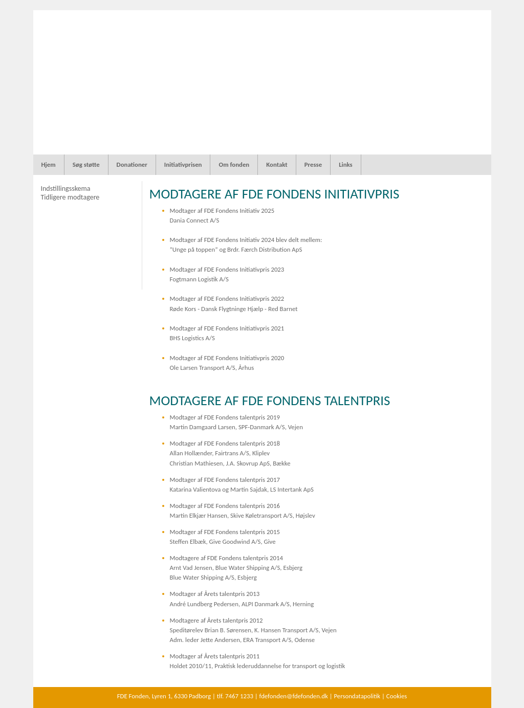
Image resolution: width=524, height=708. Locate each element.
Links (346, 164)
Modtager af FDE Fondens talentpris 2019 (225, 417)
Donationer (132, 164)
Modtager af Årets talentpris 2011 (215, 656)
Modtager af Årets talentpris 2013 (215, 594)
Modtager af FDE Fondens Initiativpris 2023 (227, 269)
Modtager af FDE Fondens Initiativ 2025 (222, 210)
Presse (313, 164)
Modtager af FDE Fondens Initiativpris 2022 (227, 298)
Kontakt (277, 164)
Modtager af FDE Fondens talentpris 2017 (225, 479)
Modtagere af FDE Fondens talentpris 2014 (226, 558)
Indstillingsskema (65, 188)
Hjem (48, 164)
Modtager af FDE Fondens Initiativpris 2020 (227, 358)
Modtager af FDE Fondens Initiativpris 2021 (227, 328)
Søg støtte (86, 164)
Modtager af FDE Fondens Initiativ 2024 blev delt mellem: (246, 240)
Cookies (396, 696)
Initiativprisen (183, 164)
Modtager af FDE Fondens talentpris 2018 (225, 443)
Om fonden (234, 164)
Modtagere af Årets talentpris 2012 (216, 620)
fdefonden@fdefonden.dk (293, 696)
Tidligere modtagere (69, 197)
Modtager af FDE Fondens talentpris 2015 (225, 532)
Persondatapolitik (357, 696)
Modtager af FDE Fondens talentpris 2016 (225, 506)
